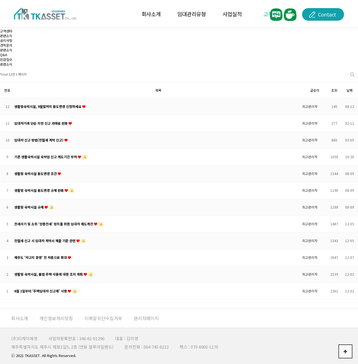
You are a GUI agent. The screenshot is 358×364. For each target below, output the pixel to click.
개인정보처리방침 (56, 318)
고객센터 (6, 31)
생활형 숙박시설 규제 (29, 207)
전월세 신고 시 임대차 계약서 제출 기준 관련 (45, 240)
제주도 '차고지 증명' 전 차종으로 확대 (41, 257)
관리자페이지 (146, 318)
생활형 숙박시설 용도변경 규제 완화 (39, 190)
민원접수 (6, 59)
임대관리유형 (191, 14)
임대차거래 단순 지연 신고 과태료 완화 (41, 123)
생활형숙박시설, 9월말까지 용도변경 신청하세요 (48, 106)
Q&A (3, 54)
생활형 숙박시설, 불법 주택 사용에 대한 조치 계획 (49, 274)
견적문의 (6, 45)
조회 (334, 90)
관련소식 (6, 50)
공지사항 (6, 40)
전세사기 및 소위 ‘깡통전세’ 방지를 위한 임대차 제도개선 (54, 223)
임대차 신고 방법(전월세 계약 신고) (39, 140)
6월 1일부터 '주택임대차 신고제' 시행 (41, 291)
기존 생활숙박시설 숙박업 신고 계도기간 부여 (46, 156)
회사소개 (151, 14)
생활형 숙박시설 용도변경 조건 (36, 173)
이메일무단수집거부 (103, 318)
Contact (327, 14)
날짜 (350, 90)
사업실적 (232, 14)
